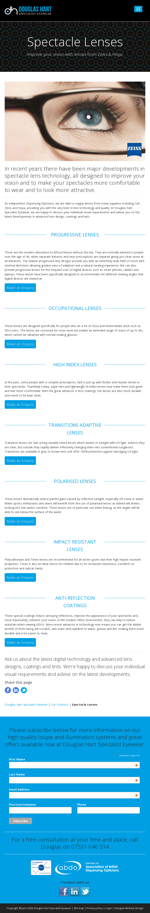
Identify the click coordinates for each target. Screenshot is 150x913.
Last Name (73, 774)
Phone (81, 804)
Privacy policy (95, 908)
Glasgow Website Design (128, 908)
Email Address (73, 789)
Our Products (60, 704)
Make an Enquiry (20, 287)
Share (8, 690)
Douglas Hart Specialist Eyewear (26, 704)
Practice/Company (22, 804)
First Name (73, 759)
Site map (79, 908)
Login (108, 908)
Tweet (24, 690)
